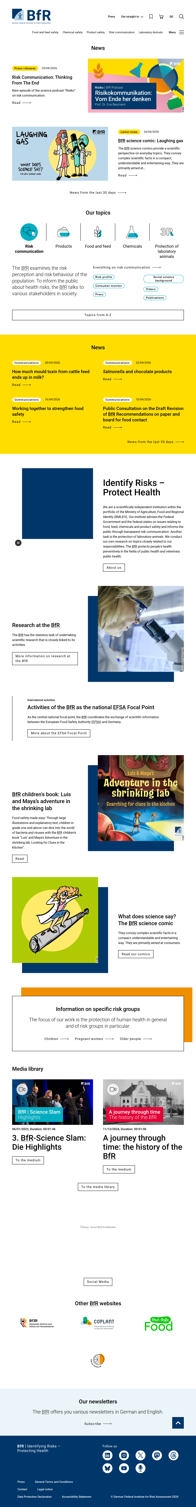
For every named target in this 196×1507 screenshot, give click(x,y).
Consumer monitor (108, 285)
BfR (183, 108)
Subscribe (97, 1423)
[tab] (29, 241)
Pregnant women (94, 1038)
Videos (151, 289)
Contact (22, 1489)
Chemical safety (73, 32)
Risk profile (103, 277)
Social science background (163, 278)
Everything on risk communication (127, 267)
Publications (155, 297)
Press (111, 16)
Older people (136, 1038)
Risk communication (122, 32)
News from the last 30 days (98, 192)
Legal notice (45, 1489)
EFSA (119, 707)
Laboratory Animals (151, 32)
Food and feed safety (45, 32)
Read (21, 102)
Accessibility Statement (76, 1496)
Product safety (96, 32)
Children (56, 1038)
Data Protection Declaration (35, 1496)
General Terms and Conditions (54, 1482)
